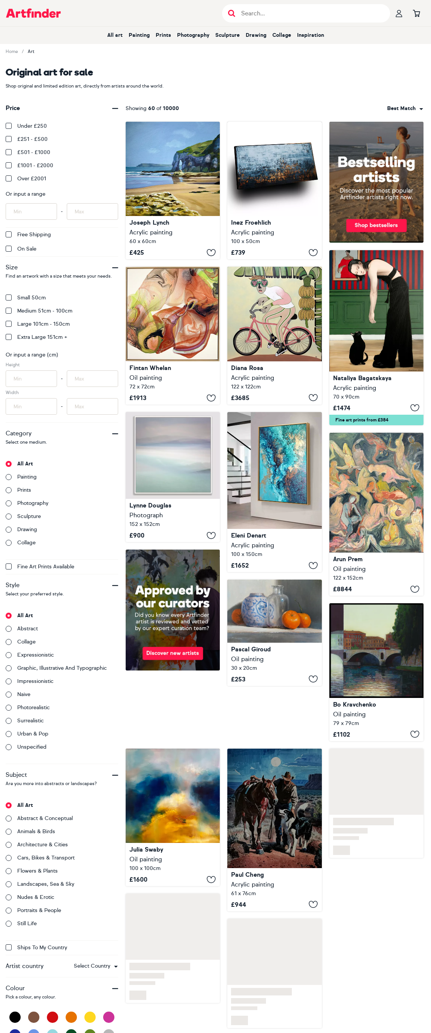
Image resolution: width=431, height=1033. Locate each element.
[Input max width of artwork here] (92, 406)
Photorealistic (28, 707)
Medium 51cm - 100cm (39, 311)
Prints (163, 35)
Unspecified (26, 747)
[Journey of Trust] (274, 830)
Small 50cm (26, 297)
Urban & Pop (27, 734)
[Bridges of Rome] (376, 672)
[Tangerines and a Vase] (274, 633)
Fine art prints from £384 (362, 420)
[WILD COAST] (274, 190)
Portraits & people (33, 910)
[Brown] (33, 1017)
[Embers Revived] (173, 336)
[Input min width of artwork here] (31, 406)
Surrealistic (25, 720)
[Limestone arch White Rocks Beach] (173, 190)
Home (12, 51)
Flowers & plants (32, 871)
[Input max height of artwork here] (92, 378)
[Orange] (71, 1017)
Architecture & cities (37, 844)
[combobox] (96, 966)
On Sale (21, 249)
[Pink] (108, 1017)
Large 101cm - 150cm (38, 324)
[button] (96, 966)
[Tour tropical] (274, 336)
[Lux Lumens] (173, 817)
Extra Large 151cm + (37, 337)
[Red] (52, 1017)
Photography (193, 35)
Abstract (22, 628)
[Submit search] (231, 13)
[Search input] (310, 13)
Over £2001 (26, 178)
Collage (281, 35)
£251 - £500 (27, 139)
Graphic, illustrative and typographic (56, 668)
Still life (21, 923)
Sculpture (227, 35)
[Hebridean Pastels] (173, 477)
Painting (139, 35)
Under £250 (26, 126)
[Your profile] (399, 13)
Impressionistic (30, 681)
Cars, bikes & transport (40, 858)
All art (115, 35)
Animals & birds (30, 831)
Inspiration (310, 35)
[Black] (15, 1017)
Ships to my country (36, 947)
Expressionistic (30, 655)
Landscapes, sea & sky (40, 884)
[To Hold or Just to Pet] (376, 337)
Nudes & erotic (30, 897)
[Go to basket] (416, 13)
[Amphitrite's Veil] (274, 492)
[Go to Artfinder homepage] (33, 13)
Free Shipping (28, 234)
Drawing (256, 35)
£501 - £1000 (28, 152)
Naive (18, 694)
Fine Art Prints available (40, 566)
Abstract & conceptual (39, 818)
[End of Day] (376, 514)
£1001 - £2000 (29, 165)
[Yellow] (90, 1017)
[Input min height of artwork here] (31, 378)
